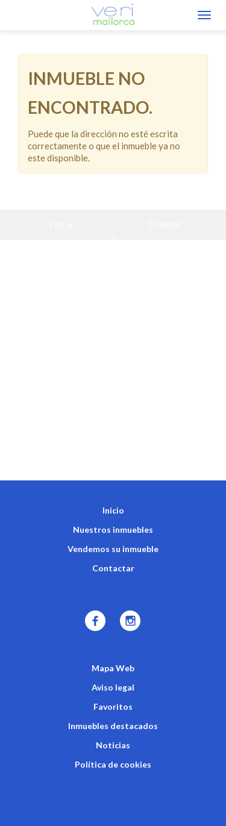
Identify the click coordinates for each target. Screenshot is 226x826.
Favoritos (113, 676)
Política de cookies (113, 734)
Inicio (113, 480)
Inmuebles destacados (113, 696)
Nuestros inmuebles (113, 499)
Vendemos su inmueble (113, 519)
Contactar (113, 538)
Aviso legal (113, 657)
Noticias (113, 715)
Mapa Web (113, 638)
